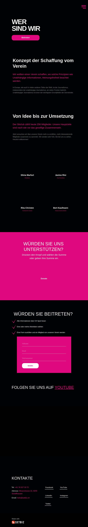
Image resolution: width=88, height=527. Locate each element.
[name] (44, 343)
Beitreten (25, 38)
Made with (15, 519)
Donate (44, 279)
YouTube (63, 487)
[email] (44, 351)
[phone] (44, 358)
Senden (30, 366)
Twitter (48, 504)
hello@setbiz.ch (23, 498)
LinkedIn (48, 496)
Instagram (64, 496)
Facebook (49, 487)
